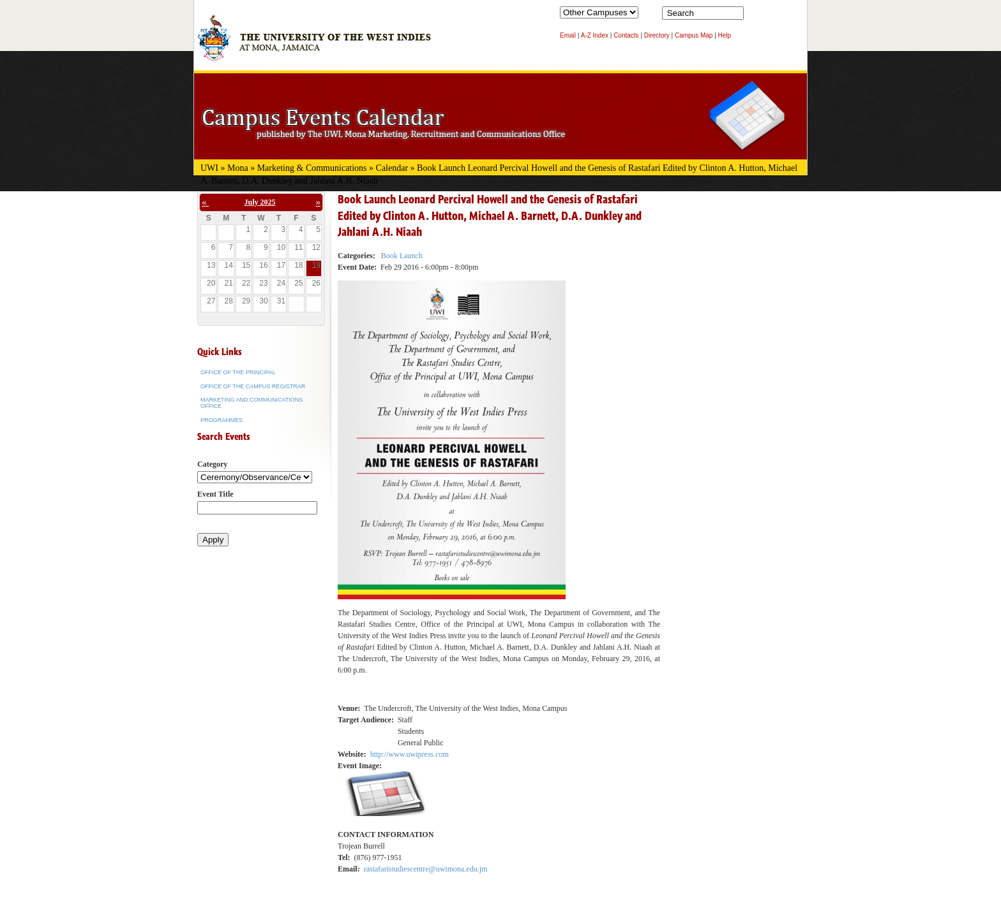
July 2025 (260, 202)
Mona (237, 168)
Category (212, 464)
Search (756, 16)
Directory (657, 35)
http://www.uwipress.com (409, 754)
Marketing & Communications (312, 168)
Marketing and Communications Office (251, 403)
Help (725, 35)
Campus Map (693, 35)
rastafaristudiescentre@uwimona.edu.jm (426, 868)
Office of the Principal (238, 372)
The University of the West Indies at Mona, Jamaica (314, 44)
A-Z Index (594, 35)
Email (568, 35)
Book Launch (402, 255)
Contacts (625, 35)
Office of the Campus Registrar (252, 386)
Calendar (392, 168)
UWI (209, 168)
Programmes (221, 420)
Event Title (215, 494)
